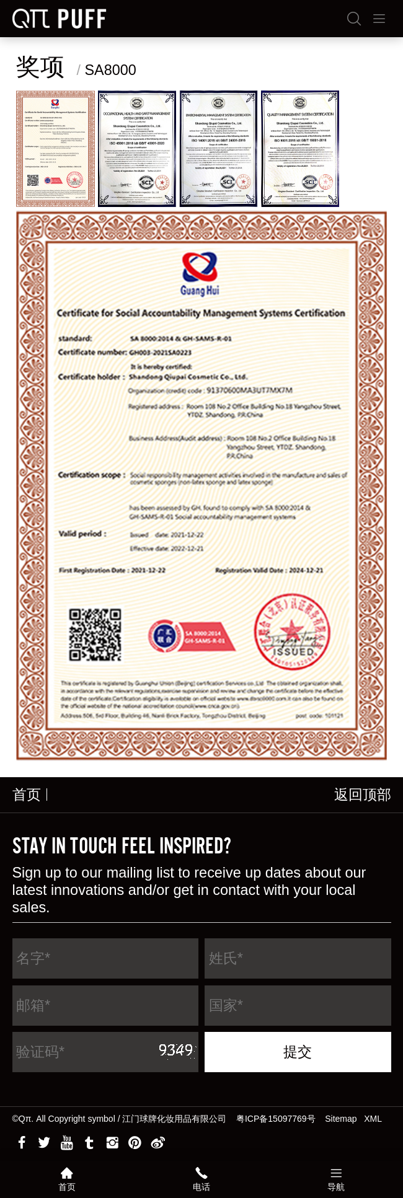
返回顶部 (362, 795)
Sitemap (340, 1119)
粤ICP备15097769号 (276, 1119)
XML (373, 1119)
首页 (26, 795)
